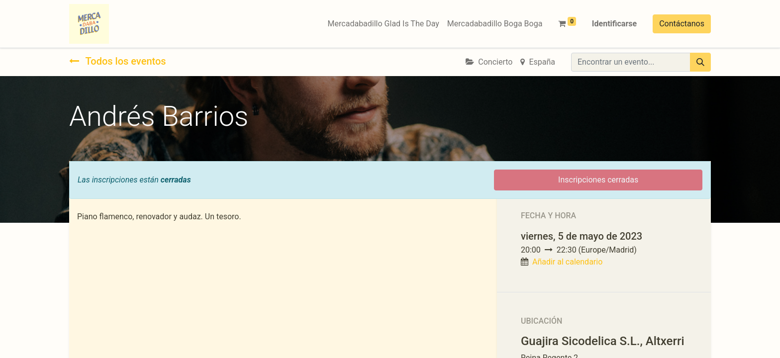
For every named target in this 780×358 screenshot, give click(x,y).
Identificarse (614, 23)
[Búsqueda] (700, 62)
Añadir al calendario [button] (567, 262)
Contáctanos (681, 23)
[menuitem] (383, 24)
